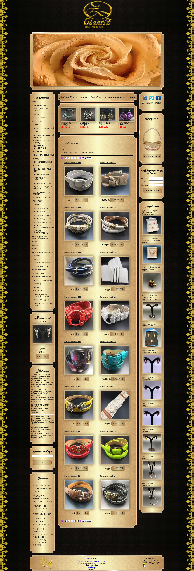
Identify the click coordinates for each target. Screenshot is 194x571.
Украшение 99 (113, 123)
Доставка (94, 96)
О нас (73, 96)
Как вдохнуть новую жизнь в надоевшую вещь (42, 498)
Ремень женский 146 (72, 207)
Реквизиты (92, 559)
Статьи (42, 478)
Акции (130, 96)
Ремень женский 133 (72, 386)
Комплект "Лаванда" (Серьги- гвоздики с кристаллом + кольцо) (150, 297)
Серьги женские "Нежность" (148, 431)
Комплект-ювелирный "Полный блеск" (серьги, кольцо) (151, 240)
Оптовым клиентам (112, 96)
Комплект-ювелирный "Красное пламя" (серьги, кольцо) (150, 212)
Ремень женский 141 (108, 297)
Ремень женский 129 (72, 476)
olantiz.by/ (92, 567)
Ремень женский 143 (108, 252)
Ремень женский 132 (108, 386)
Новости (42, 371)
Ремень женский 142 (72, 297)
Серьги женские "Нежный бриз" (148, 378)
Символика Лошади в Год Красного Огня (41, 521)
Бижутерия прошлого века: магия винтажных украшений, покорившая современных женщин (43, 537)
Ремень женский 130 (108, 431)
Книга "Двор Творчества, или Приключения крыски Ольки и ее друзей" (41, 377)
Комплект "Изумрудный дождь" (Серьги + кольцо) (151, 269)
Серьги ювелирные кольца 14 (149, 457)
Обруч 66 (72, 123)
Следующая (86, 158)
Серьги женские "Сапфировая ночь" (149, 352)
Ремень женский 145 (108, 207)
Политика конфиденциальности (92, 561)
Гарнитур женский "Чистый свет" (149, 325)
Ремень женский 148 (72, 163)
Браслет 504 (131, 123)
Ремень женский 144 (72, 252)
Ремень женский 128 (108, 476)
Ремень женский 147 (108, 163)
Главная (64, 96)
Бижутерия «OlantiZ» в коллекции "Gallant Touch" (41, 417)
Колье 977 (91, 123)
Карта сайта (91, 569)
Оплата (82, 96)
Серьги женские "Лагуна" (148, 405)
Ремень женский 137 (72, 342)
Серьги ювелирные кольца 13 (149, 484)
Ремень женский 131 (72, 431)
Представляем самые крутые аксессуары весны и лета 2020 (41, 429)
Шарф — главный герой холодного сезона (42, 488)
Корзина (151, 118)
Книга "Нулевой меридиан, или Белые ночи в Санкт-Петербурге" (41, 393)
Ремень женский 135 (108, 342)
